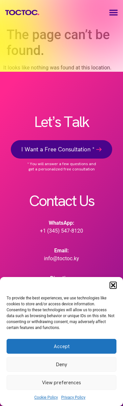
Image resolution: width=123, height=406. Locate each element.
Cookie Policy (46, 397)
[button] (113, 285)
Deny (61, 364)
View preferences (61, 382)
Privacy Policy (73, 397)
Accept (62, 346)
